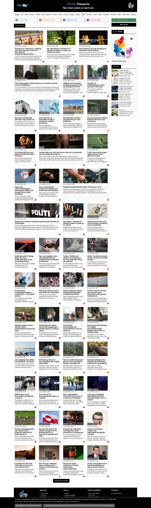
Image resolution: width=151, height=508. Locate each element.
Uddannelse (125, 14)
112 (22, 14)
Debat (26, 14)
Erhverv (32, 14)
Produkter (43, 495)
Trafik (119, 14)
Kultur (60, 14)
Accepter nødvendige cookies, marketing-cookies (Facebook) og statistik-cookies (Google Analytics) (79, 505)
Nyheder (71, 14)
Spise (95, 14)
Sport (100, 14)
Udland (133, 14)
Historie (48, 14)
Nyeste (17, 14)
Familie (38, 14)
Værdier (67, 493)
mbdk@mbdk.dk (117, 493)
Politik (83, 14)
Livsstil (66, 14)
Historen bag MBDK (70, 495)
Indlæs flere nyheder (61, 480)
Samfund (89, 14)
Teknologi (113, 14)
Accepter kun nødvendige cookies (28, 505)
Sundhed (106, 14)
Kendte (54, 14)
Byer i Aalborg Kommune (124, 20)
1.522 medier (44, 493)
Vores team (92, 495)
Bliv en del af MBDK (94, 493)
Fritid (43, 14)
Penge (78, 14)
